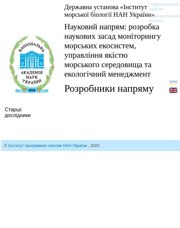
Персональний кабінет (161, 6)
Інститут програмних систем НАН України (48, 145)
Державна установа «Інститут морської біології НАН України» (109, 10)
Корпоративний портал (161, 18)
